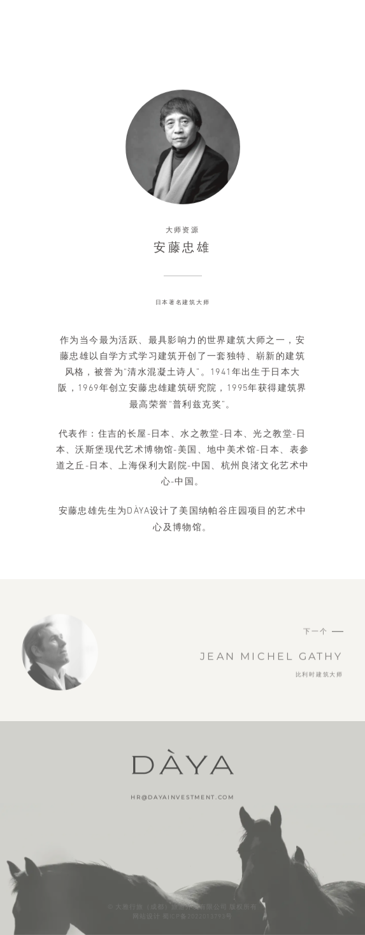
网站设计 (146, 916)
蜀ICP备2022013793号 (197, 916)
